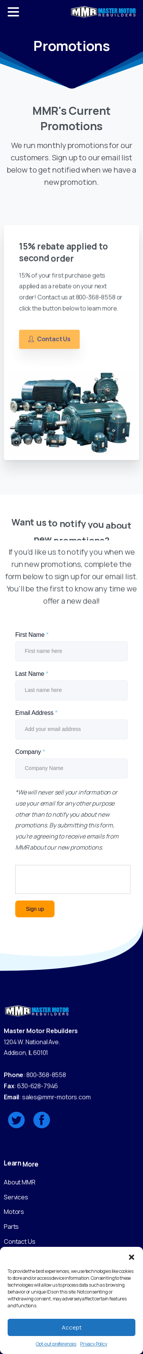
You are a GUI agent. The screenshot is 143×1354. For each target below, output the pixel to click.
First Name (31, 634)
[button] (131, 1256)
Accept (72, 1327)
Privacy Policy (93, 1344)
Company (30, 752)
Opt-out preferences (56, 1344)
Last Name (31, 673)
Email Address (36, 713)
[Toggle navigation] (13, 11)
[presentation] (73, 880)
